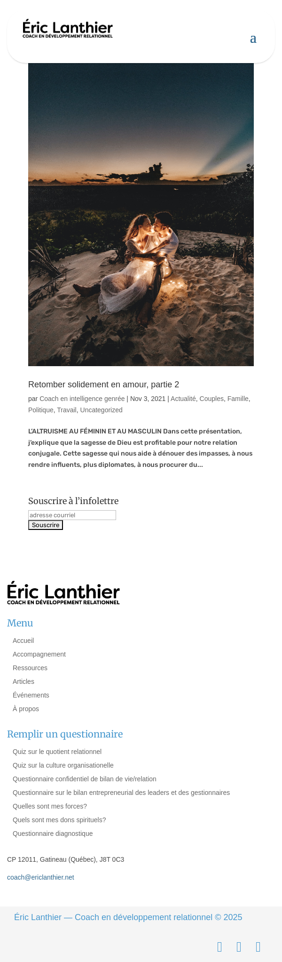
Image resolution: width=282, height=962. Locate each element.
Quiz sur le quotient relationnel (57, 751)
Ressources (30, 668)
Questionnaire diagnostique (53, 833)
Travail (67, 410)
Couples (212, 398)
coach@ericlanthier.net (40, 877)
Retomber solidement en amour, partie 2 (103, 384)
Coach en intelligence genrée (82, 398)
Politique (41, 410)
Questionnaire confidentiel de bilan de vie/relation (85, 779)
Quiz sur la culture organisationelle (63, 765)
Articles (23, 681)
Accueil (23, 640)
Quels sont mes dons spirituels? (59, 820)
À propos (26, 709)
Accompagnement (39, 654)
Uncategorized (101, 410)
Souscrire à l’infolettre (73, 501)
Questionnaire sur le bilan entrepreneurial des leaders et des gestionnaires (121, 792)
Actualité (183, 398)
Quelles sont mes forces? (50, 806)
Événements (31, 695)
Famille (238, 398)
